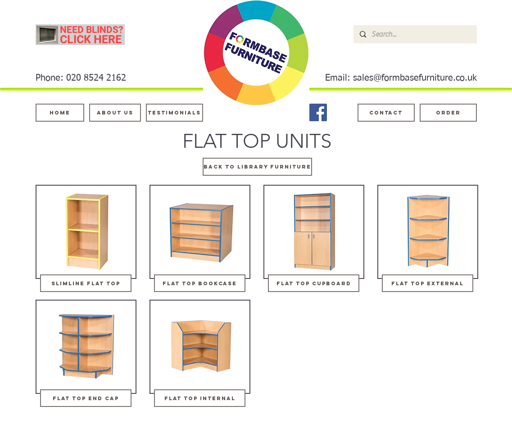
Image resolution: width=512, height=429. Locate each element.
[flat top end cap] (85, 398)
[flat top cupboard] (313, 283)
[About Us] (115, 113)
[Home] (60, 113)
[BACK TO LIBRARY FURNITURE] (257, 167)
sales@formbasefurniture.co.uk (415, 77)
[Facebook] (318, 112)
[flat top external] (427, 283)
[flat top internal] (199, 398)
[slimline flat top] (85, 283)
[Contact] (386, 113)
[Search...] (415, 34)
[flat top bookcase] (199, 283)
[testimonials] (174, 113)
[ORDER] (448, 113)
